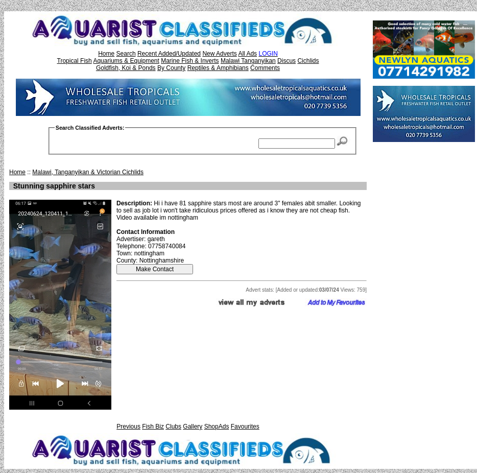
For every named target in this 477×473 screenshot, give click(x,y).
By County (171, 68)
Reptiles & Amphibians (218, 68)
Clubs (173, 426)
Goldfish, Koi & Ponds (126, 68)
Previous (128, 426)
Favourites (245, 426)
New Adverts (219, 53)
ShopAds (216, 426)
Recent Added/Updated (169, 53)
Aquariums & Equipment (126, 60)
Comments (265, 68)
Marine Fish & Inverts (190, 60)
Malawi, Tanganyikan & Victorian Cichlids (88, 172)
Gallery (192, 426)
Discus (286, 60)
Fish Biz (153, 426)
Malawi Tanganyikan (248, 60)
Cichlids (308, 60)
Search (126, 53)
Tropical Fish (74, 60)
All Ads (247, 53)
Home (106, 53)
